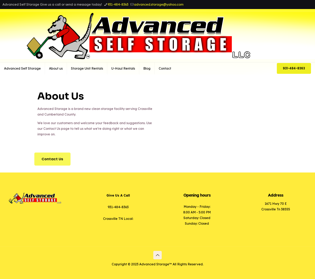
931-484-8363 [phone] (117, 4)
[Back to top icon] (157, 255)
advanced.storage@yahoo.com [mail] (158, 4)
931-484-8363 (294, 68)
